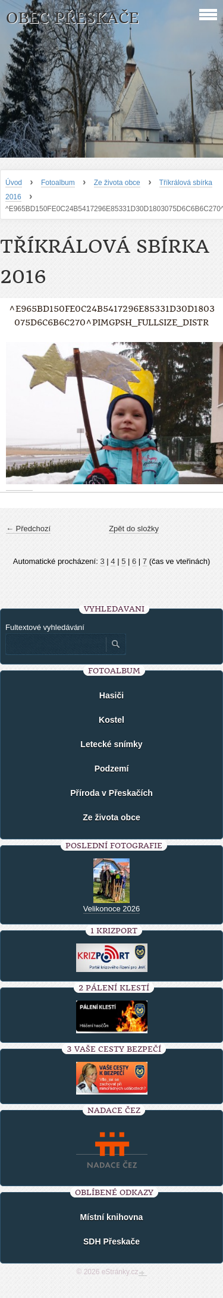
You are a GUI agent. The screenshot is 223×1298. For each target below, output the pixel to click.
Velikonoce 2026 (111, 908)
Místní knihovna (111, 1217)
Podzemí (112, 768)
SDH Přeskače (111, 1241)
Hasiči (111, 695)
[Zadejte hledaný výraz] (55, 644)
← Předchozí (28, 528)
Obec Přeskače (72, 18)
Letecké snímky (111, 744)
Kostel (111, 720)
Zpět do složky (134, 528)
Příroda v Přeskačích (111, 793)
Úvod (13, 182)
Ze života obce (117, 182)
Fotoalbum (58, 182)
